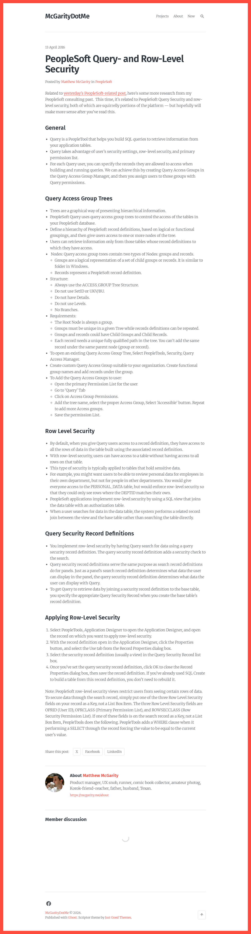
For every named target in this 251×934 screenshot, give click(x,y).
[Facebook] (48, 903)
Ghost (72, 917)
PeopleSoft (103, 82)
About (178, 16)
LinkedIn (114, 752)
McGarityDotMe (67, 16)
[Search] (202, 16)
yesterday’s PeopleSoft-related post (95, 93)
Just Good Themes (118, 917)
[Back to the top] (202, 915)
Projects (162, 16)
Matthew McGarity (75, 82)
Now (191, 16)
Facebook (92, 752)
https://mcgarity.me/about (89, 795)
